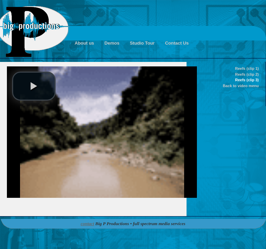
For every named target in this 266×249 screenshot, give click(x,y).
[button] (34, 86)
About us (84, 43)
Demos (111, 43)
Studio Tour (142, 43)
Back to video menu (241, 86)
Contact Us (177, 43)
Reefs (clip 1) (247, 68)
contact (87, 223)
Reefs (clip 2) (247, 74)
